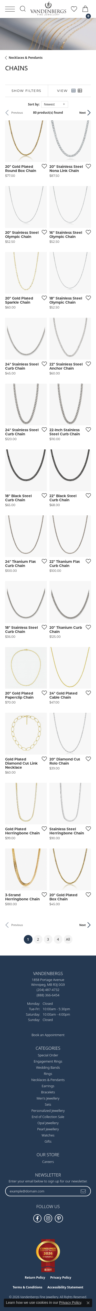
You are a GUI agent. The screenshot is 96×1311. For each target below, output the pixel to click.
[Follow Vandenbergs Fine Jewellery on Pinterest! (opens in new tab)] (59, 1218)
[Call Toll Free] (48, 994)
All (68, 939)
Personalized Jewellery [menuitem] (48, 1110)
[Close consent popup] (88, 1302)
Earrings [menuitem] (48, 1086)
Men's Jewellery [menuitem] (48, 1098)
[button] (23, 9)
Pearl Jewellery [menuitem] (48, 1129)
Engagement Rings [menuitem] (48, 1061)
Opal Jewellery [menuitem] (47, 1123)
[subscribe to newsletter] (83, 1191)
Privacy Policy (60, 1277)
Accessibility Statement (65, 1287)
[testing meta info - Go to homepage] (48, 8)
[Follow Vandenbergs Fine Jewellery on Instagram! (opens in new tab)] (48, 1218)
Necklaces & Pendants (25, 57)
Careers (48, 1161)
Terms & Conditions (27, 1287)
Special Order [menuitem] (48, 1055)
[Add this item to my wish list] (43, 166)
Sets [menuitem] (48, 1104)
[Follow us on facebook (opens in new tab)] (37, 1218)
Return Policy (35, 1277)
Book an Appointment (48, 1035)
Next (82, 112)
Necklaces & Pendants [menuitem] (48, 1079)
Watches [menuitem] (48, 1135)
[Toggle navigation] (10, 9)
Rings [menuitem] (48, 1073)
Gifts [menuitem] (48, 1141)
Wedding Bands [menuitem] (48, 1067)
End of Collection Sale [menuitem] (48, 1116)
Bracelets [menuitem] (48, 1092)
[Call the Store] (48, 989)
